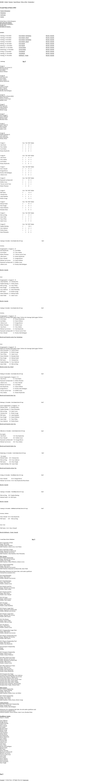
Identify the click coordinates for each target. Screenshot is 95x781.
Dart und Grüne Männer (6, 22)
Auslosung (2, 14)
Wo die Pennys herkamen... (6, 24)
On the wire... (3, 25)
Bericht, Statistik (50, 35)
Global (6, 2)
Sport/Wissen (17, 2)
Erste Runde (22, 43)
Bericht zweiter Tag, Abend (6, 367)
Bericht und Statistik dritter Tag (7, 395)
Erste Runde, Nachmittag (25, 35)
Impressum (25, 780)
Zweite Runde (22, 47)
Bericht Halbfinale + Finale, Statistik (9, 532)
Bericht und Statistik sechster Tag (8, 468)
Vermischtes (31, 2)
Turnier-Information (5, 11)
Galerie (2, 16)
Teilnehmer (3, 13)
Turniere (11, 2)
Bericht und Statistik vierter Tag (8, 424)
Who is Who (24, 2)
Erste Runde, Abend (24, 37)
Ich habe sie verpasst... (5, 26)
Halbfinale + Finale (23, 55)
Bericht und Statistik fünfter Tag (8, 446)
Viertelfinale (22, 51)
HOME (2, 2)
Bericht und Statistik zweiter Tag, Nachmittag (11, 337)
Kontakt (2, 780)
